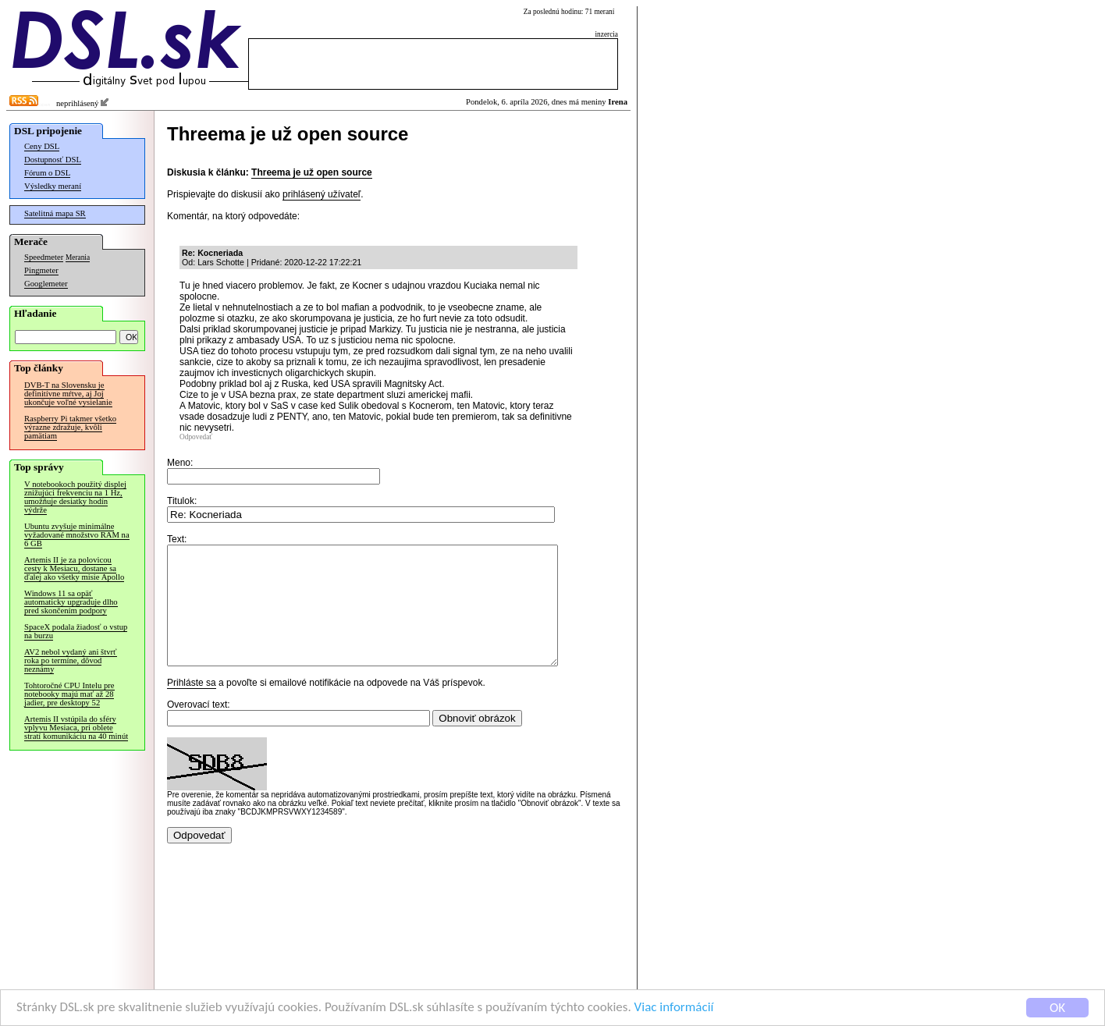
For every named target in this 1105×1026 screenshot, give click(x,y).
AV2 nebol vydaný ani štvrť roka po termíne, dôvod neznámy (70, 660)
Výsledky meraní (52, 186)
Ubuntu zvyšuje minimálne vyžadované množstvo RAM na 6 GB (77, 535)
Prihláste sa (191, 706)
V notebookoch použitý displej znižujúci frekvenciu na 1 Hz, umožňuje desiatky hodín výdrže (75, 497)
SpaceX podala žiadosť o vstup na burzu (75, 631)
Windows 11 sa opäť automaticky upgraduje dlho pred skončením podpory (71, 602)
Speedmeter (43, 257)
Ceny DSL (41, 146)
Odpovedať (195, 437)
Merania (78, 257)
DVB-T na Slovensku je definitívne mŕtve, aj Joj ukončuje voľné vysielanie (68, 393)
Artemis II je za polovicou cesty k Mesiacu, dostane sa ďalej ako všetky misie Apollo (74, 568)
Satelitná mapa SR (55, 213)
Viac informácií (674, 1007)
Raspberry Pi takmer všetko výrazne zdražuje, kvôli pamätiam (70, 427)
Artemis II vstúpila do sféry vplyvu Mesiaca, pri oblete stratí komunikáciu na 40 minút (76, 727)
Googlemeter (46, 283)
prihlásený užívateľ (321, 194)
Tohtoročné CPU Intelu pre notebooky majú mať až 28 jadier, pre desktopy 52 (69, 694)
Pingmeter (41, 270)
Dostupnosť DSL (52, 159)
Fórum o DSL (47, 173)
